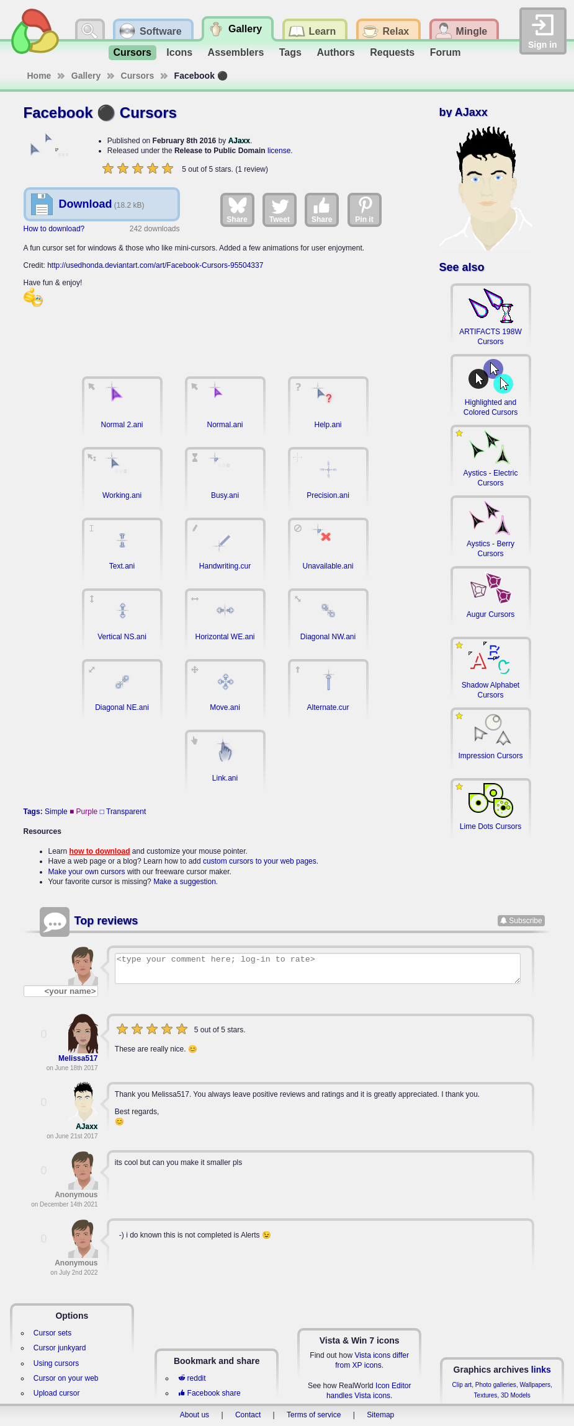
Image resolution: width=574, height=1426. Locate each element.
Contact (248, 1414)
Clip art (462, 1384)
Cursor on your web (66, 1378)
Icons (179, 52)
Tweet (279, 209)
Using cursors (56, 1363)
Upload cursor (57, 1393)
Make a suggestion (184, 881)
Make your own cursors (86, 871)
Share (236, 209)
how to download (100, 851)
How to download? (54, 228)
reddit (191, 1378)
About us (194, 1414)
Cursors (132, 52)
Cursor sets (52, 1333)
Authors (335, 52)
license (278, 150)
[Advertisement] (225, 336)
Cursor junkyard (60, 1348)
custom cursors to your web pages (259, 861)
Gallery (86, 76)
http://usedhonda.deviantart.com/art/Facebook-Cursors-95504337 (155, 265)
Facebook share (209, 1393)
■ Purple (83, 811)
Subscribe (525, 920)
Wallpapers (534, 1384)
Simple (56, 811)
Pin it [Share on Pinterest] (365, 209)
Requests (392, 52)
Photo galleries (495, 1384)
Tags (290, 52)
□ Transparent (123, 811)
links (541, 1370)
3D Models (516, 1395)
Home (39, 76)
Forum (445, 52)
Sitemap (380, 1414)
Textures (486, 1395)
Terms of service (314, 1414)
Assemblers (236, 52)
